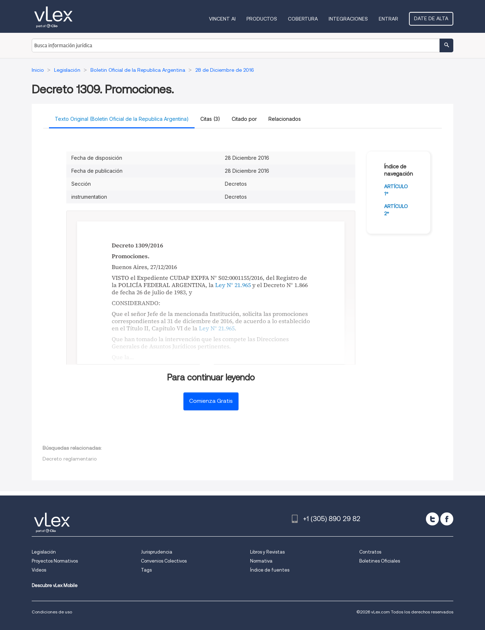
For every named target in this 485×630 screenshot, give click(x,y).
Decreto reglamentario (70, 459)
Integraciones (348, 19)
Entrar (388, 19)
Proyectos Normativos (55, 561)
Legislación (44, 552)
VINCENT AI (222, 19)
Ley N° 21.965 (233, 285)
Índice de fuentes (269, 570)
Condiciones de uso (52, 611)
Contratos (370, 552)
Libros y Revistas (267, 552)
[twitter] (432, 518)
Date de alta (431, 18)
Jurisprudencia (156, 552)
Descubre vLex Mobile (54, 585)
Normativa (261, 561)
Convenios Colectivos (164, 561)
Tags (146, 570)
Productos (261, 19)
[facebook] (446, 518)
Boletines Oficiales (379, 561)
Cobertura (303, 19)
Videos (39, 570)
